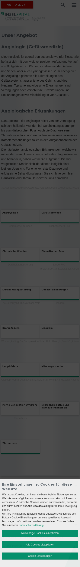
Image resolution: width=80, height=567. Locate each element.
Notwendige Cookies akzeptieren (40, 533)
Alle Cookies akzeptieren (40, 544)
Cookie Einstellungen (40, 555)
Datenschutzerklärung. (31, 525)
